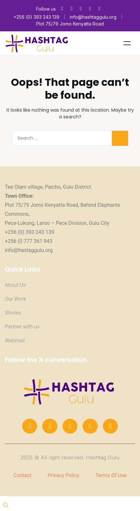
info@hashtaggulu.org (93, 17)
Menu (127, 43)
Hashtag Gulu (102, 457)
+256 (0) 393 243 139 (36, 17)
